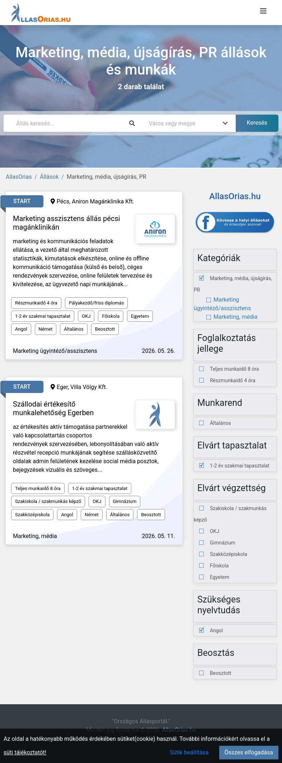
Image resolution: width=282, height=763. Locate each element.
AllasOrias (19, 176)
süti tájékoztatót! (25, 752)
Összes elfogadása (249, 752)
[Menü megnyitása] (263, 11)
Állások (49, 176)
